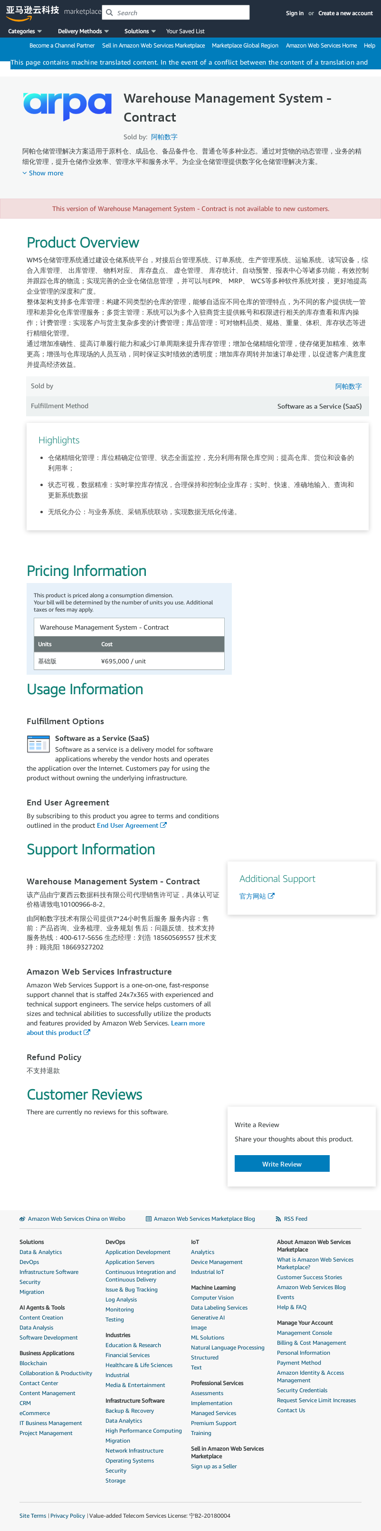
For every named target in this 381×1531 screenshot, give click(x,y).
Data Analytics (123, 1420)
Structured (205, 1357)
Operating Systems (129, 1460)
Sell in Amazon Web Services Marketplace (153, 45)
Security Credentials (302, 1390)
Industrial (117, 1374)
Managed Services (213, 1412)
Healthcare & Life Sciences (138, 1364)
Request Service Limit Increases (316, 1400)
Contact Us (291, 1410)
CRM (25, 1403)
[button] (26, 31)
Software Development (48, 1337)
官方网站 (252, 896)
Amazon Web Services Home (321, 45)
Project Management (46, 1432)
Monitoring (119, 1309)
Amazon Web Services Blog (311, 1287)
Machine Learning (213, 1287)
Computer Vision (212, 1297)
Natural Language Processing (228, 1347)
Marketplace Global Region (245, 45)
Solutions (31, 1241)
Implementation (211, 1403)
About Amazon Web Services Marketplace (314, 1245)
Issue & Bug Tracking (131, 1289)
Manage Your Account (305, 1322)
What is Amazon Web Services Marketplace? (315, 1263)
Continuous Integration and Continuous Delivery (140, 1275)
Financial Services (127, 1355)
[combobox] (176, 12)
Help (369, 45)
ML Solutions (207, 1337)
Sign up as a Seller (214, 1466)
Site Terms (32, 1515)
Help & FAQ (291, 1307)
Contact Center (38, 1383)
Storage (115, 1480)
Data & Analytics (40, 1251)
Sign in (295, 13)
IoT (195, 1241)
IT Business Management (50, 1422)
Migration (31, 1291)
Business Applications (46, 1353)
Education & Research (133, 1345)
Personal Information (303, 1352)
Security (29, 1281)
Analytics (202, 1251)
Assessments (207, 1393)
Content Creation (41, 1317)
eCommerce (34, 1412)
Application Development (138, 1251)
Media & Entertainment (135, 1384)
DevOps (29, 1261)
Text (196, 1367)
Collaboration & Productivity (55, 1373)
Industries (117, 1335)
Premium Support (214, 1422)
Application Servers (129, 1261)
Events (285, 1297)
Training (201, 1432)
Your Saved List (185, 31)
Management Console (304, 1332)
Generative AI (208, 1317)
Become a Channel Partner (62, 45)
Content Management (47, 1393)
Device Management (217, 1261)
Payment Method (299, 1362)
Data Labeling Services (219, 1307)
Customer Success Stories (309, 1277)
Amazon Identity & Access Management (310, 1376)
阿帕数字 (164, 137)
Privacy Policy (67, 1515)
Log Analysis (121, 1299)
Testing (114, 1319)
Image (199, 1327)
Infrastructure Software (48, 1271)
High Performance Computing (143, 1430)
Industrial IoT (207, 1271)
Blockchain (33, 1363)
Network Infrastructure (134, 1450)
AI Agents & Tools (42, 1307)
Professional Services (217, 1383)
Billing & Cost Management (311, 1342)
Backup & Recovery (129, 1410)
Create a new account (345, 13)
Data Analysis (36, 1327)
